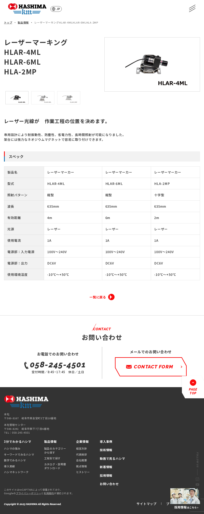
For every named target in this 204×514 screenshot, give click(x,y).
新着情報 (106, 467)
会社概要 (81, 460)
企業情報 (82, 441)
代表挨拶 (81, 454)
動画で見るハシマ (112, 458)
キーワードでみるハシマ (19, 454)
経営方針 (81, 448)
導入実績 (9, 466)
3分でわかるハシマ (17, 441)
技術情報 (106, 450)
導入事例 (106, 441)
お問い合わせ (109, 484)
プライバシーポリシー (28, 493)
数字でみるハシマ (15, 460)
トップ (8, 22)
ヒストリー (83, 472)
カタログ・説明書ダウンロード (55, 466)
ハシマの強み (12, 448)
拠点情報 (81, 466)
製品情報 (23, 22)
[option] (152, 64)
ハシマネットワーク (16, 472)
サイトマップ (146, 503)
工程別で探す (52, 458)
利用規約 (49, 493)
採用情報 (106, 475)
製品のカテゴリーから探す (55, 450)
